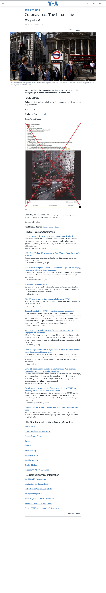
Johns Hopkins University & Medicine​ (39, 499)
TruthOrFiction (31, 465)
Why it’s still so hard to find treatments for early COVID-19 (48, 299)
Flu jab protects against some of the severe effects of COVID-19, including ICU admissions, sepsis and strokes (50, 389)
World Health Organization (35, 479)
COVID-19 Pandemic (32, 10)
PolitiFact (46, 114)
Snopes (27, 441)
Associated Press (31, 455)
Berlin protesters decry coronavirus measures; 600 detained (49, 236)
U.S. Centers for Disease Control (37, 484)
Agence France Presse (33, 436)
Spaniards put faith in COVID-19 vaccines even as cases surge (49, 311)
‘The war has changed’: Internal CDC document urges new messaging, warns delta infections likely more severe (53, 269)
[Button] (71, 30)
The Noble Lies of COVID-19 (36, 284)
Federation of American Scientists (38, 489)
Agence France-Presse (51, 227)
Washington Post (31, 460)
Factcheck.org (30, 451)
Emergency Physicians (33, 494)
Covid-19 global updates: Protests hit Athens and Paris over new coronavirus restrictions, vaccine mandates (50, 370)
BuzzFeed (29, 446)
